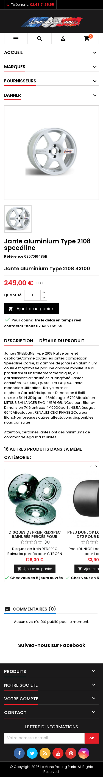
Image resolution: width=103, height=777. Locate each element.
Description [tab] (18, 341)
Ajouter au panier (31, 309)
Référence (13, 256)
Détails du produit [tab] (61, 341)
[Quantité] (32, 295)
